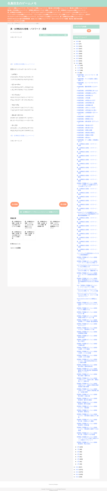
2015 (77, 469)
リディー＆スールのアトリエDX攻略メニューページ (46, 12)
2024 (77, 46)
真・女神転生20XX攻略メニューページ (71, 16)
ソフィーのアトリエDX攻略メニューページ (20, 14)
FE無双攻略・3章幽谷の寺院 (85, 135)
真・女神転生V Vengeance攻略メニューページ (71, 10)
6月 (78, 451)
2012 (77, 476)
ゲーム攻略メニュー (64, 14)
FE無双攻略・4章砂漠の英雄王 (86, 132)
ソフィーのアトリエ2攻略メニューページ (45, 14)
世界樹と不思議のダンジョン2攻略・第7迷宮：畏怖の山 (87, 411)
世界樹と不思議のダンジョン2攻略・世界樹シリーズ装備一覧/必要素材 (87, 320)
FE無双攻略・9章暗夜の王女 (85, 119)
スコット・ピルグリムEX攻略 (16, 21)
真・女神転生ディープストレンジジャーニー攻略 (53, 35)
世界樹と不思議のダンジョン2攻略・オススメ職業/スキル (87, 308)
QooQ (56, 490)
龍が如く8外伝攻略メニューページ (58, 8)
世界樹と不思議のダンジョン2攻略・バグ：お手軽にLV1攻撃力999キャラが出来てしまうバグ (87, 185)
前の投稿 (63, 204)
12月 (78, 65)
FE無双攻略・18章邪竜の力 (85, 95)
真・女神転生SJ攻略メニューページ (23, 64)
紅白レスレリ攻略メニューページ (40, 18)
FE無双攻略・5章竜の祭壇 (84, 130)
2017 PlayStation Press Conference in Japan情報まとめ (88, 265)
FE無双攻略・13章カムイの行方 (86, 107)
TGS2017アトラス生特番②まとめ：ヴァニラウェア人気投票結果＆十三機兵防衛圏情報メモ (88, 214)
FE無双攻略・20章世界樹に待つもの (87, 90)
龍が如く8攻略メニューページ (78, 8)
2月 (78, 461)
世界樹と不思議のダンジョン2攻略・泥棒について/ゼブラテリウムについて (87, 304)
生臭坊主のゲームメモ (22, 3)
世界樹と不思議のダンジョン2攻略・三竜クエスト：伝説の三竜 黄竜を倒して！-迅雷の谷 (88, 379)
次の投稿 (15, 204)
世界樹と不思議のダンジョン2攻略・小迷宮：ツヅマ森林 (87, 348)
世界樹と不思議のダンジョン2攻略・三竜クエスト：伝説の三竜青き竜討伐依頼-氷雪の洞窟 (88, 385)
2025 (77, 43)
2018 (77, 61)
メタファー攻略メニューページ (16, 8)
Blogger (56, 484)
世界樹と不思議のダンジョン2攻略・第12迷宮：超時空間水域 (87, 365)
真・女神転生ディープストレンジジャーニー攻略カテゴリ (39, 212)
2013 (77, 474)
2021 (77, 53)
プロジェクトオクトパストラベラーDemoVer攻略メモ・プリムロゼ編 (87, 290)
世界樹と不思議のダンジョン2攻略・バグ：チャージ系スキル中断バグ (87, 262)
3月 (78, 459)
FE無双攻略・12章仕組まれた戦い (87, 110)
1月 (78, 464)
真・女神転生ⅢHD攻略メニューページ (19, 12)
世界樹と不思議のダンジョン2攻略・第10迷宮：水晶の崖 (87, 395)
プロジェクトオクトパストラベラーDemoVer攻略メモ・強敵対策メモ (87, 269)
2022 (77, 51)
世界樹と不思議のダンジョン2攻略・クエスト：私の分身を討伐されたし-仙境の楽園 (87, 361)
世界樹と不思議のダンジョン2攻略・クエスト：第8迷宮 (87, 407)
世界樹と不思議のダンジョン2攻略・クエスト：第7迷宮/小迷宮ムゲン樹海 (87, 416)
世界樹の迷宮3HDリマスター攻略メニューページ (43, 10)
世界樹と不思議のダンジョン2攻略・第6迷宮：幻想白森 (87, 424)
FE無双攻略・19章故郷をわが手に (87, 93)
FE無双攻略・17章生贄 (83, 98)
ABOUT (88, 14)
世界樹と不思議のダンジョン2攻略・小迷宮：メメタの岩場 (87, 352)
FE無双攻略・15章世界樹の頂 (85, 103)
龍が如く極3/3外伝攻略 (76, 18)
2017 (77, 63)
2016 (77, 467)
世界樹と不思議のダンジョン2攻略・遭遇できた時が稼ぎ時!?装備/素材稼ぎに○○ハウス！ (87, 370)
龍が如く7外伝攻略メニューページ (18, 10)
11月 (78, 68)
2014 (77, 472)
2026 (77, 41)
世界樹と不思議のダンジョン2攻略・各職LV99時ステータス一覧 (87, 316)
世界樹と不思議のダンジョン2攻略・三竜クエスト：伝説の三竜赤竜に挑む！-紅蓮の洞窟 (88, 390)
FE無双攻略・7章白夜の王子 (85, 125)
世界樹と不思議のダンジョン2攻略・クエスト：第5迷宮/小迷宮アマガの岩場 (87, 429)
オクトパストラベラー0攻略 (60, 18)
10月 (78, 70)
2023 (77, 48)
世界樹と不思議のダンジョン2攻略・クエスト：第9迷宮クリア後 (87, 328)
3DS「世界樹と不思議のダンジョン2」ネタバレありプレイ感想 (87, 286)
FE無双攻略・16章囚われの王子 (86, 100)
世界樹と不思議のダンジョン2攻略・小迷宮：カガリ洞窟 (87, 356)
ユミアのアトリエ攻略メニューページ (48, 16)
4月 (78, 456)
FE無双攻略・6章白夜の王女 (85, 127)
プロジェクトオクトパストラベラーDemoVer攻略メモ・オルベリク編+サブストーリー (87, 295)
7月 (78, 449)
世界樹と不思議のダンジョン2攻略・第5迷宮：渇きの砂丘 (87, 443)
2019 (77, 58)
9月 (78, 72)
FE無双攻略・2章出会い (84, 137)
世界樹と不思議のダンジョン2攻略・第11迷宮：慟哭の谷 (87, 374)
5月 (78, 454)
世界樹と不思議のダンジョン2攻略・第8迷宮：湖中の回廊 (87, 403)
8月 (78, 447)
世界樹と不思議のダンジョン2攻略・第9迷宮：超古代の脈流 (87, 399)
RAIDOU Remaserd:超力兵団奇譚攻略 (19, 18)
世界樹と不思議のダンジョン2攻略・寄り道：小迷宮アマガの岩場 (87, 433)
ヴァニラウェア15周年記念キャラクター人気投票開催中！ (88, 254)
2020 (77, 56)
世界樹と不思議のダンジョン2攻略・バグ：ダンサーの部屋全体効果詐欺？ (87, 274)
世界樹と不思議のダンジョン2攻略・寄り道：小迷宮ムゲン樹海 (87, 420)
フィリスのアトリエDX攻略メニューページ (74, 12)
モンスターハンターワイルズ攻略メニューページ (22, 16)
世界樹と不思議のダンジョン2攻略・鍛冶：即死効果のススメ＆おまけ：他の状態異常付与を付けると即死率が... (88, 281)
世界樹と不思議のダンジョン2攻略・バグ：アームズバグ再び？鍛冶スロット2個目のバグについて (88, 438)
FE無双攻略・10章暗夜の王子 (85, 116)
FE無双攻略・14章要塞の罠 (85, 105)
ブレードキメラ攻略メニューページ (37, 8)
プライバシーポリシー (77, 14)
